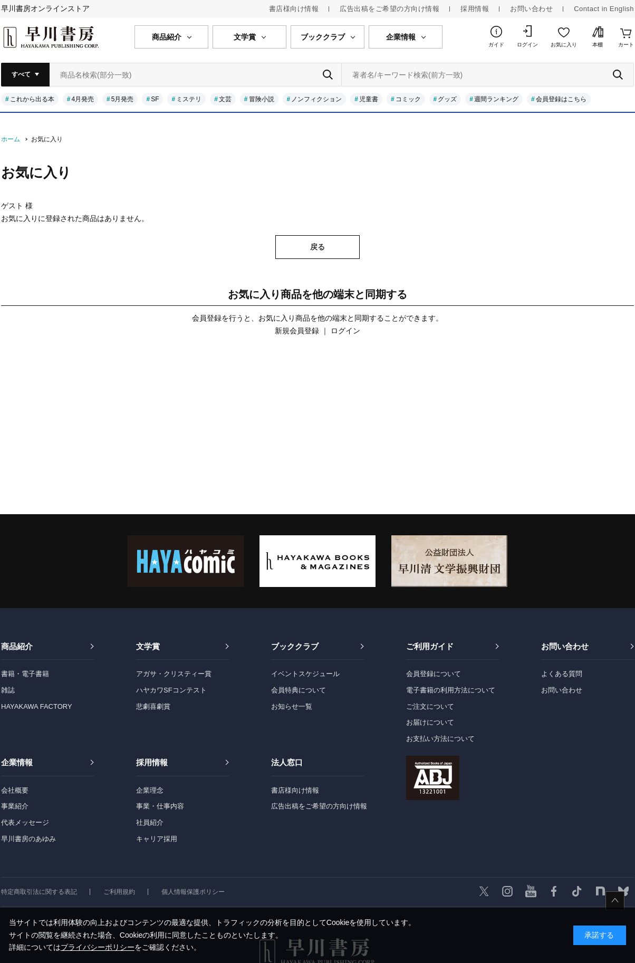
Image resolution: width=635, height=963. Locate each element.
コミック (408, 99)
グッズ (447, 99)
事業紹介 (14, 806)
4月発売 (82, 99)
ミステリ (188, 99)
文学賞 (148, 646)
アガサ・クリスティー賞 (173, 674)
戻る (317, 247)
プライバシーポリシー (97, 947)
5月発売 (122, 99)
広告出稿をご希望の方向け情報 (389, 9)
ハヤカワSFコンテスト (171, 690)
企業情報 (17, 762)
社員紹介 (149, 822)
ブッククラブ (295, 646)
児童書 (368, 99)
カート (626, 44)
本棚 (597, 44)
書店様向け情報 (294, 9)
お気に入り (564, 44)
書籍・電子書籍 (25, 674)
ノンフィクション (316, 99)
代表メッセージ (25, 822)
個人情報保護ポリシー (193, 891)
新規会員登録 (297, 330)
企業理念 (149, 790)
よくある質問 (561, 674)
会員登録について (433, 674)
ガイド (496, 44)
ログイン (527, 44)
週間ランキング (496, 99)
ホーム (10, 139)
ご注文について (430, 706)
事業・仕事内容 (160, 806)
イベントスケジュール (305, 674)
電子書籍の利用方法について (450, 690)
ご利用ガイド (430, 646)
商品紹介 (17, 646)
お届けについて (430, 722)
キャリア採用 (156, 839)
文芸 (225, 99)
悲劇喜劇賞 (153, 706)
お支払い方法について (440, 739)
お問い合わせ (531, 9)
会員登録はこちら (561, 99)
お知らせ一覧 (291, 706)
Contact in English (604, 9)
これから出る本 (32, 99)
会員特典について (298, 690)
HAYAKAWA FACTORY (36, 706)
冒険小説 (261, 99)
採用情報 (474, 9)
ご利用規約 (119, 891)
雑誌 (8, 690)
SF (155, 99)
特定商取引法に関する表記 (39, 891)
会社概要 (14, 790)
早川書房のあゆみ (28, 839)
